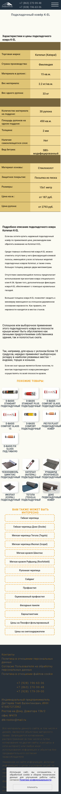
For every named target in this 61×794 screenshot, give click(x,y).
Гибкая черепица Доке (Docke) (29, 526)
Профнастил (29, 588)
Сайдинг (29, 579)
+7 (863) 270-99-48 (30, 687)
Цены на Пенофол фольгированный (29, 622)
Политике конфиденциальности (35, 780)
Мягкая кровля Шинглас (30, 553)
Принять (32, 787)
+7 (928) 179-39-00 (30, 691)
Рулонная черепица (29, 570)
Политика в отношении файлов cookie (27, 673)
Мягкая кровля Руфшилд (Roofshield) (30, 561)
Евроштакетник (29, 614)
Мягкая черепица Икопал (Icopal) (29, 544)
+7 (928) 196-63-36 (30, 683)
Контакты (8, 654)
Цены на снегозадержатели (30, 631)
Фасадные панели (29, 605)
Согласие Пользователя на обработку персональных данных (27, 668)
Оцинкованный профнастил (30, 596)
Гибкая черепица (30, 518)
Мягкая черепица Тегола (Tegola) (29, 535)
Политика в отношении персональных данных (27, 660)
